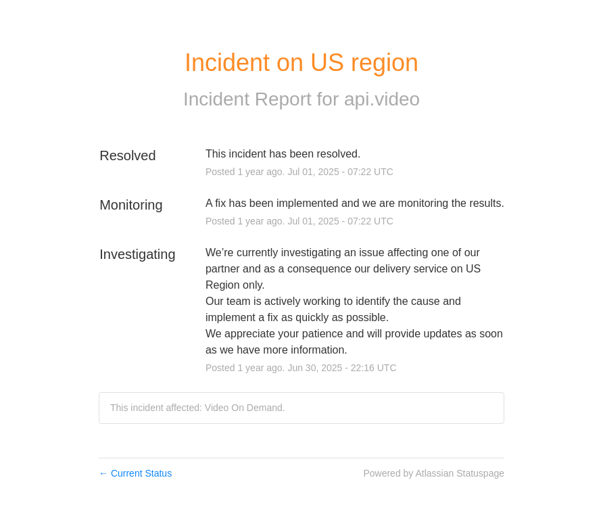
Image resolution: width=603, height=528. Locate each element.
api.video (382, 99)
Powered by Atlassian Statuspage (433, 473)
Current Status (135, 473)
